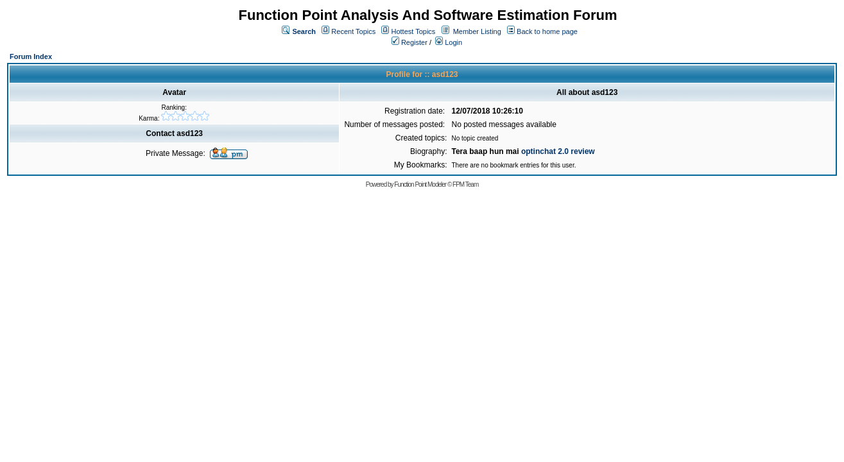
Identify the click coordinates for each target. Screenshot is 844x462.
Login (448, 42)
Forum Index (31, 56)
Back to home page (547, 31)
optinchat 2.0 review (558, 151)
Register (409, 42)
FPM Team (465, 184)
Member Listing (477, 31)
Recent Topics (353, 31)
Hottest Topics (413, 31)
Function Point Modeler (420, 184)
